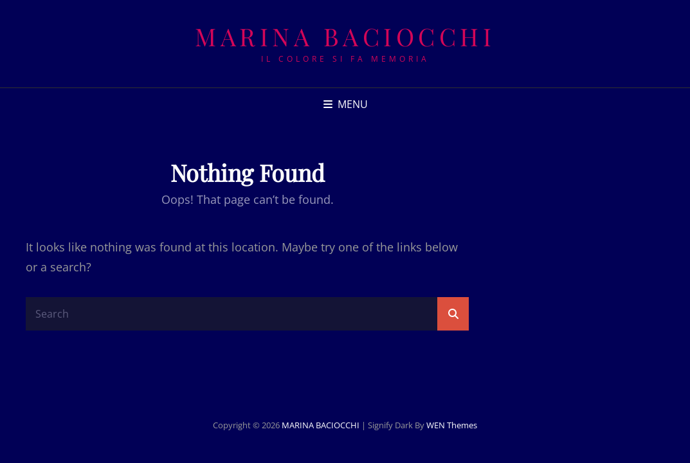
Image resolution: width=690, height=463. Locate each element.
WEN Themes (451, 425)
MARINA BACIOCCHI (345, 36)
